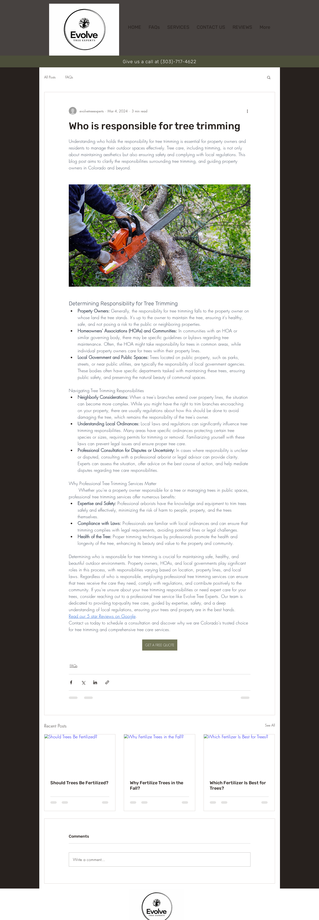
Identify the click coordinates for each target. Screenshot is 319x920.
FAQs (69, 77)
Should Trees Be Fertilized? (79, 783)
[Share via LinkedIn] (95, 682)
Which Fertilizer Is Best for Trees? (238, 785)
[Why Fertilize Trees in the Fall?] (159, 754)
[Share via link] (107, 682)
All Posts (49, 77)
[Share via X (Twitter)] (83, 682)
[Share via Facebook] (71, 682)
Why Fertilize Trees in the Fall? (156, 785)
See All (270, 725)
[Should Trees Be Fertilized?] (79, 754)
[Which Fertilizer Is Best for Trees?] (239, 754)
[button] (268, 77)
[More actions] (247, 111)
